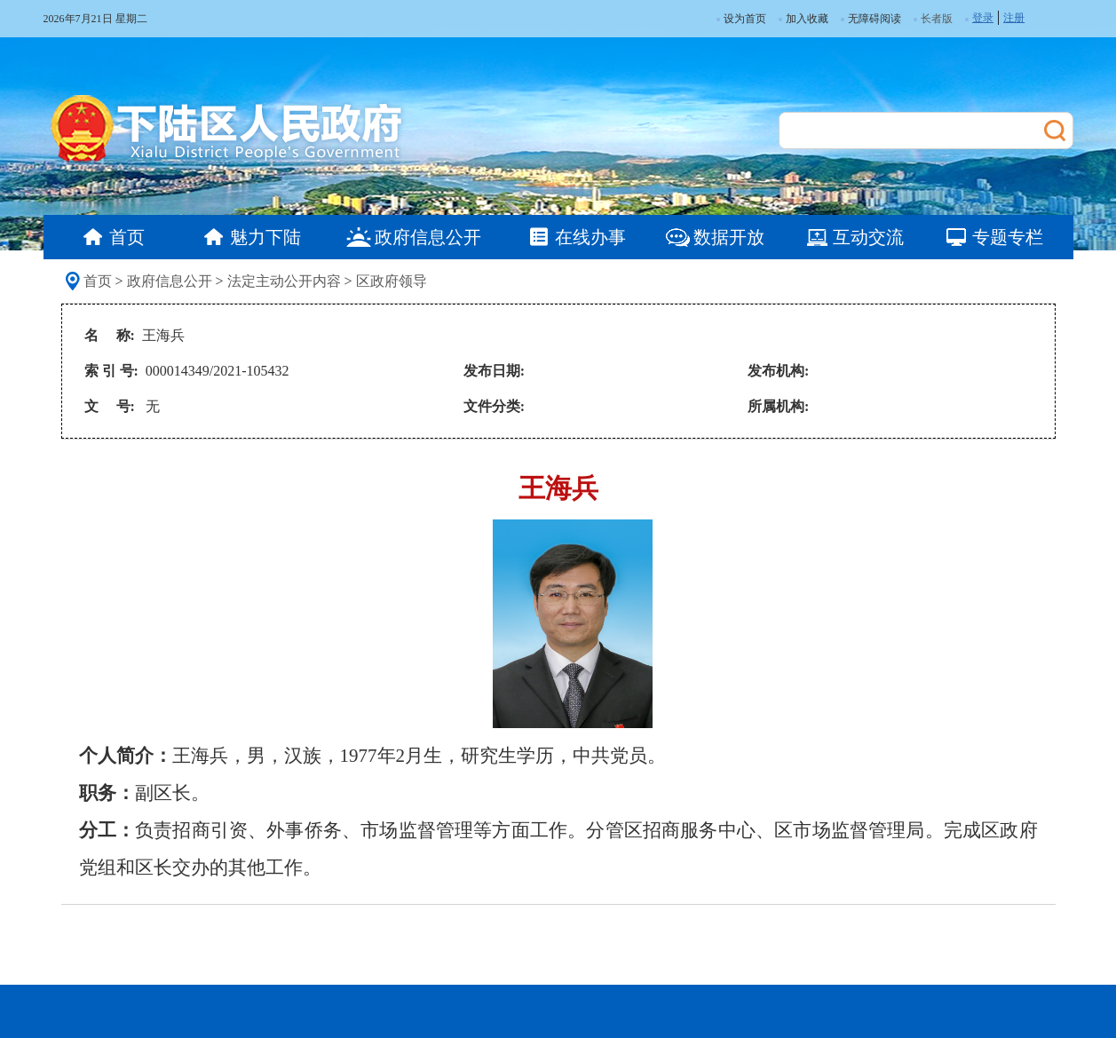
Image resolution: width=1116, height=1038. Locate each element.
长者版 (937, 18)
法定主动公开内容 (284, 281)
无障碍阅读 (871, 18)
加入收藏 (803, 18)
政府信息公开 (169, 281)
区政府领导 (391, 281)
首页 (97, 281)
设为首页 (741, 18)
